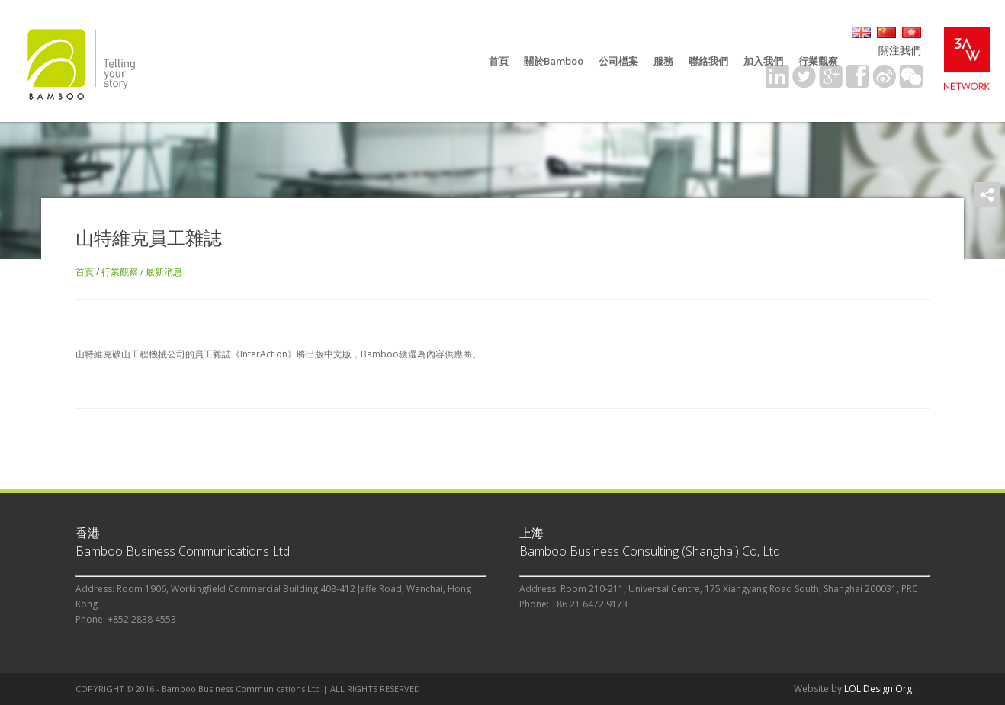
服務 (663, 61)
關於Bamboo (553, 61)
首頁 (499, 61)
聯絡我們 (708, 61)
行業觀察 (818, 61)
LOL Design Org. (879, 688)
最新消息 (164, 271)
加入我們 (763, 61)
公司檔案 (618, 61)
